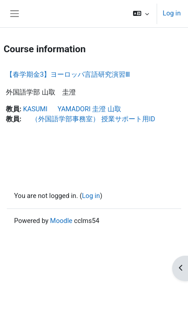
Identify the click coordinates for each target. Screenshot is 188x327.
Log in (172, 13)
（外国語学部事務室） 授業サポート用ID (89, 119)
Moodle (61, 221)
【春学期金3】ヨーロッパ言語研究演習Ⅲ (68, 74)
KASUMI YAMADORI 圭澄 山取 (72, 109)
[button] (141, 13)
